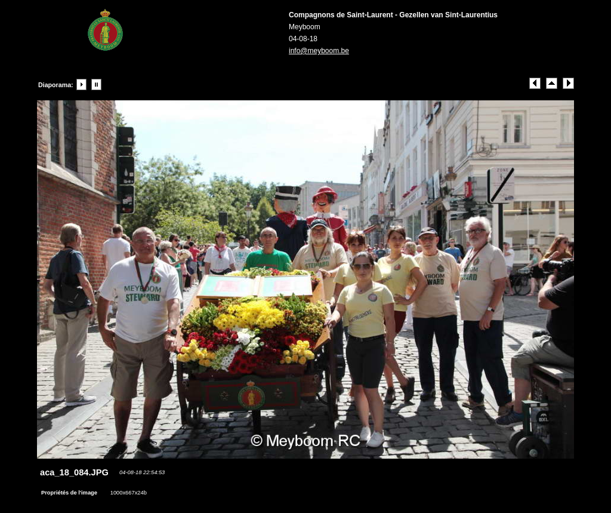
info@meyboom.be (319, 51)
